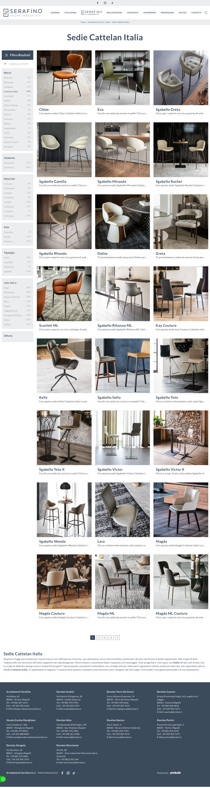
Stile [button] (6, 226)
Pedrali (7, 114)
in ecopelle (9, 188)
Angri (6, 287)
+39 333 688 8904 (21, 734)
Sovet (6, 132)
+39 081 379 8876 (20, 731)
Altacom (8, 77)
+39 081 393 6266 (120, 703)
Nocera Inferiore (12, 296)
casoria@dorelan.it (173, 712)
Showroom (149, 12)
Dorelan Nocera (116, 720)
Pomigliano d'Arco (13, 315)
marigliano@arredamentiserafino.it (31, 737)
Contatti (196, 12)
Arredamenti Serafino (19, 692)
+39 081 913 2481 (20, 756)
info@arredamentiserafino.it (27, 709)
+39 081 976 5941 (70, 703)
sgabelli (8, 271)
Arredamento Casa (96, 22)
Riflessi (7, 123)
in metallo (9, 197)
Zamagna (8, 146)
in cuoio (8, 183)
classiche (8, 231)
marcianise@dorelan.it (75, 762)
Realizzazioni (114, 12)
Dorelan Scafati (65, 692)
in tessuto (9, 215)
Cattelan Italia (11, 91)
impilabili (8, 262)
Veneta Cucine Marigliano (21, 720)
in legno (8, 192)
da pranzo (9, 167)
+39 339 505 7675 (71, 706)
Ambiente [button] (9, 157)
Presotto (8, 118)
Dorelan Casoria (166, 692)
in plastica (9, 206)
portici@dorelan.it (172, 737)
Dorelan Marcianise (68, 745)
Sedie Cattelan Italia (120, 22)
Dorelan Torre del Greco (120, 692)
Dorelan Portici (165, 720)
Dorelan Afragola (16, 745)
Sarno (7, 319)
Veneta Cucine (11, 141)
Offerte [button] (8, 335)
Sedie (108, 22)
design (7, 236)
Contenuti (133, 12)
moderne (8, 241)
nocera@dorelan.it (123, 737)
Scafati (7, 324)
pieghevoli (9, 266)
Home (83, 22)
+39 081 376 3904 (70, 731)
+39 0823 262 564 (70, 759)
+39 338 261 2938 (71, 734)
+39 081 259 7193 (120, 731)
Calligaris (8, 86)
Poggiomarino (10, 310)
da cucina (9, 162)
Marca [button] (7, 72)
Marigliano (9, 292)
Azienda (55, 12)
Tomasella (9, 137)
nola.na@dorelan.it (73, 737)
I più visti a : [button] (10, 282)
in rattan (8, 211)
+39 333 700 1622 (21, 706)
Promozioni (167, 12)
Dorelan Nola (64, 720)
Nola (6, 301)
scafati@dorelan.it (73, 709)
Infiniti (7, 100)
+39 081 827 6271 (20, 703)
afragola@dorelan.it (23, 762)
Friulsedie (9, 95)
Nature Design (11, 105)
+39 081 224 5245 (169, 731)
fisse (6, 257)
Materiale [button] (9, 178)
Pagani (7, 305)
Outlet (183, 12)
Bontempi (8, 82)
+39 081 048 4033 (169, 706)
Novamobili (9, 109)
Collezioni (71, 12)
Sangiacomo (10, 127)
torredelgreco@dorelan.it (126, 709)
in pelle (7, 201)
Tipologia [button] (9, 252)
